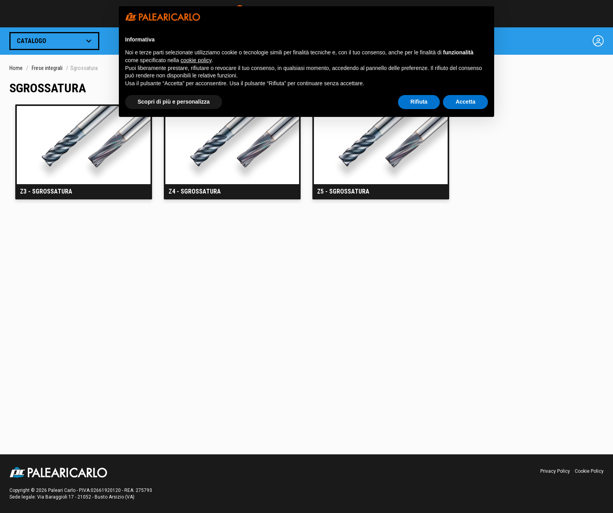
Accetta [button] (465, 102)
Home (16, 68)
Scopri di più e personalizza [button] (174, 102)
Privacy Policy (555, 471)
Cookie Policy (589, 471)
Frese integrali (47, 68)
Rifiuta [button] (419, 102)
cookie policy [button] (196, 60)
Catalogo (31, 41)
